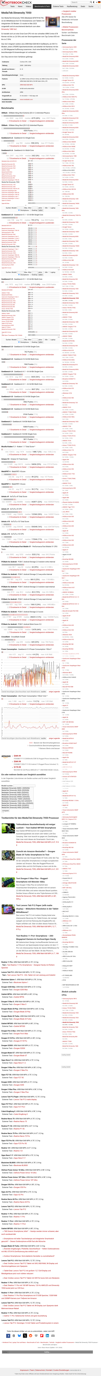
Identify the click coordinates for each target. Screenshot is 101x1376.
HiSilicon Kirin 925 (68, 535)
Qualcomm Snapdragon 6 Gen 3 (10, 236)
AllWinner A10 (67, 921)
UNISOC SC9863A (68, 592)
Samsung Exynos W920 (70, 772)
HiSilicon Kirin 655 (68, 521)
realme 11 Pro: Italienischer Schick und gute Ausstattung (25, 1316)
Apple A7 (65, 550)
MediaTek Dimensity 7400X (9, 259)
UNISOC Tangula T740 (69, 374)
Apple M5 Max (5, 203)
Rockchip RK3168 (68, 847)
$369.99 (17, 756)
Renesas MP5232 (68, 748)
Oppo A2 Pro (18, 1195)
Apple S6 (65, 717)
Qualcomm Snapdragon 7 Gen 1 (10, 249)
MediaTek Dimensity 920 (8, 228)
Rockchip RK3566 (68, 649)
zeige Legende (54, 692)
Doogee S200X (19, 1048)
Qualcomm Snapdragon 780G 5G (10, 192)
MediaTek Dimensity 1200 (8, 263)
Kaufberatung (72, 6)
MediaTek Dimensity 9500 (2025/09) (17, 790)
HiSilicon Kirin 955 (68, 469)
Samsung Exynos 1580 (69, 156)
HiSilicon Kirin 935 (68, 516)
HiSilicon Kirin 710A (69, 474)
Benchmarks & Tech (42, 6)
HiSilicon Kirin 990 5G (69, 189)
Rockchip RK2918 (68, 942)
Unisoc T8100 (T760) (7, 308)
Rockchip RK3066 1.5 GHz (70, 800)
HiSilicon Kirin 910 (68, 639)
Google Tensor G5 (68, 80)
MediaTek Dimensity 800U (70, 369)
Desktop (33, 210)
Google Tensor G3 (68, 161)
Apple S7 (65, 705)
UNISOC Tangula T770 (7, 317)
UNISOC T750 (67, 426)
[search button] (91, 2)
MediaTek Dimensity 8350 (70, 127)
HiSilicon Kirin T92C (69, 175)
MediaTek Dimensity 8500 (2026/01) (17, 806)
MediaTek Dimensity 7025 (8, 168)
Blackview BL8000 (21, 1165)
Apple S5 (65, 620)
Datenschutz (40, 1370)
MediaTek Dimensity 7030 (8, 244)
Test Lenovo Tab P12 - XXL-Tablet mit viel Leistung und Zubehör (31, 975)
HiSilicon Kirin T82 (68, 165)
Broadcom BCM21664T (70, 743)
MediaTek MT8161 (68, 738)
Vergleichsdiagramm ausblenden (40, 158)
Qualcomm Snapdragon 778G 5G (10, 194)
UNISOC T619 (67, 407)
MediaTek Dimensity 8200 (70, 123)
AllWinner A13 (67, 930)
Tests (12, 6)
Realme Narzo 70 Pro (22, 1136)
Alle (45, 208)
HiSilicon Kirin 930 (68, 630)
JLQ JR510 (66, 512)
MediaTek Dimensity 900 (8, 178)
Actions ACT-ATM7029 (69, 776)
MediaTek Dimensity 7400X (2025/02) (17, 799)
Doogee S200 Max (21, 990)
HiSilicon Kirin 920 (68, 540)
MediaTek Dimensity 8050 (70, 236)
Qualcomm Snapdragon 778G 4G (10, 180)
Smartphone (23, 210)
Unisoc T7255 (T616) (69, 431)
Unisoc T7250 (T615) (69, 445)
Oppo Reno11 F (20, 1158)
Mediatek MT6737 (6, 225)
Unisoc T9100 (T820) (7, 321)
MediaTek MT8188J (7, 172)
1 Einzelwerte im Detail (16, 133)
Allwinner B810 (67, 672)
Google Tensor (67, 227)
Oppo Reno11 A (20, 1063)
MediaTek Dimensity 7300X (9, 242)
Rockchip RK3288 (68, 559)
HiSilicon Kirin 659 (68, 545)
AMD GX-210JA (67, 767)
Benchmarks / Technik (47, 1342)
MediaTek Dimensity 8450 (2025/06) (17, 808)
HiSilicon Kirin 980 (68, 260)
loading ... (5, 1352)
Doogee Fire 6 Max (21, 1034)
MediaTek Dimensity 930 (8, 164)
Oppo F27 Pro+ (19, 1107)
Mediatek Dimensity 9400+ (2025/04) (17, 788)
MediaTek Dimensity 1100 (8, 184)
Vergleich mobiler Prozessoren (65, 1342)
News (20, 6)
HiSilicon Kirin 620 (68, 625)
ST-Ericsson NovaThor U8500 (71, 859)
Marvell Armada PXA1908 (70, 611)
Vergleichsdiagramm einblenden (41, 121)
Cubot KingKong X (21, 1114)
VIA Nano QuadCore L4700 (71, 654)
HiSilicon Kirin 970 (68, 388)
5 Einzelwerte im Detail (16, 121)
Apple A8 (65, 531)
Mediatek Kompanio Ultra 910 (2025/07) (17, 801)
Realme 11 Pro (19, 1217)
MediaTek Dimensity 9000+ (71, 75)
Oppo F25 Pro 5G (20, 1143)
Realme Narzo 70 (20, 1121)
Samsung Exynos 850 (69, 488)
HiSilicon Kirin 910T (69, 587)
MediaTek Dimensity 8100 (70, 118)
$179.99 (17, 767)
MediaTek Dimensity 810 (70, 364)
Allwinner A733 (67, 393)
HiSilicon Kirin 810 (68, 350)
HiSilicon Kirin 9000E (69, 146)
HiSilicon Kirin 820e (69, 360)
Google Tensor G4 (68, 132)
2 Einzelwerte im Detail (16, 530)
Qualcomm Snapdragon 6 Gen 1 (10, 196)
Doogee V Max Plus (21, 1092)
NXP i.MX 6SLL (67, 887)
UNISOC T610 (67, 483)
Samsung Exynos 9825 (8, 265)
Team (32, 1370)
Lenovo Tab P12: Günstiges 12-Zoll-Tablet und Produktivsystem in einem (31, 1323)
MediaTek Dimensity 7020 (8, 166)
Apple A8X (66, 497)
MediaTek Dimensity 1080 (8, 302)
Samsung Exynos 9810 (70, 998)
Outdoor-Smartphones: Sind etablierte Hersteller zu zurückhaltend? (29, 1256)
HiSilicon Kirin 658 (68, 583)
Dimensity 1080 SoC (9, 29)
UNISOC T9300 (6, 170)
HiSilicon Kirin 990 (68, 194)
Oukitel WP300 (19, 1026)
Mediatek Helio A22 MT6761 (9, 161)
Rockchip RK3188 (68, 644)
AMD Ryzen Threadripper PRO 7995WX (12, 335)
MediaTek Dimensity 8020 (70, 180)
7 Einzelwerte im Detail (16, 146)
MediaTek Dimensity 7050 (71, 298)
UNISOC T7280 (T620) (69, 412)
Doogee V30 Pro (20, 1187)
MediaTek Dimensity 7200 (8, 186)
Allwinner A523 (67, 634)
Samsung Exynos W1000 (70, 564)
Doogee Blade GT (20, 1056)
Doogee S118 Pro (20, 1041)
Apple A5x (66, 757)
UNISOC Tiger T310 (68, 507)
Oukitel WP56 (19, 997)
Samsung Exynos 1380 (8, 232)
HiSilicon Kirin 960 (68, 398)
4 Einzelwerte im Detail (16, 223)
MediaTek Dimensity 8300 (70, 137)
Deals (83, 6)
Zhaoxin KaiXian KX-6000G (71, 502)
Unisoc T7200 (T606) (69, 478)
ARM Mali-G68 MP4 (26, 85)
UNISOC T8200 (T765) (69, 355)
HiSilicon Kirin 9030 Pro (70, 97)
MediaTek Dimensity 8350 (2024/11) (17, 795)
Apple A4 (65, 805)
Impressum (24, 1370)
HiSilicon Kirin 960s (68, 417)
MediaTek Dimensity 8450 (70, 61)
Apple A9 (65, 493)
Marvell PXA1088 (68, 687)
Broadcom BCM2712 (69, 379)
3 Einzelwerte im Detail (16, 380)
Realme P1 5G (19, 1129)
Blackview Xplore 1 (21, 982)
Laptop (51, 208)
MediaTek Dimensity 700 (70, 383)
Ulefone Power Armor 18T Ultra (25, 1180)
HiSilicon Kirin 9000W (69, 142)
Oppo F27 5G (19, 1078)
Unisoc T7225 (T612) (69, 436)
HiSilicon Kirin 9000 (69, 151)
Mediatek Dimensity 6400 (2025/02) (17, 793)
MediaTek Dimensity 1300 (70, 251)
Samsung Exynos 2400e (70, 52)
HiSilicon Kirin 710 (68, 450)
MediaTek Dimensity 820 (70, 255)
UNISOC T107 (67, 868)
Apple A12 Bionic (6, 200)
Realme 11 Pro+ (20, 1224)
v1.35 (2, 812)
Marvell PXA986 (67, 753)
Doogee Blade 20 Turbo (23, 1019)
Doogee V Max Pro (21, 1070)
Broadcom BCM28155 (69, 842)
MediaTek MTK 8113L (69, 796)
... (98, 6)
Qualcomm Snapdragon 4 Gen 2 (10, 297)
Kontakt (49, 1370)
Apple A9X (66, 459)
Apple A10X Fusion (7, 174)
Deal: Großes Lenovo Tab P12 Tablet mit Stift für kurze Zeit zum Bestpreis (31, 1278)
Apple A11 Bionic (6, 327)
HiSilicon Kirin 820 (68, 269)
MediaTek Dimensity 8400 (70, 66)
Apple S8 (65, 682)
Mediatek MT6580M (7, 290)
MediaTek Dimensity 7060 (8, 176)
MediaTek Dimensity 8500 (70, 56)
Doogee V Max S (20, 1004)
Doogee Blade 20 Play (22, 1012)
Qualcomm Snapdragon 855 (9, 190)
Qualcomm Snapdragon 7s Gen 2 (10, 198)
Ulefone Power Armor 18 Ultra (25, 1173)
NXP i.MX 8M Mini (68, 722)
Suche (91, 6)
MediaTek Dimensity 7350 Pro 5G (10, 188)
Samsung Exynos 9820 (8, 261)
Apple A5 (65, 791)
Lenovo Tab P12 (20, 1209)
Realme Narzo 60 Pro (22, 1202)
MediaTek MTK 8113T (69, 762)
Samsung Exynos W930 (70, 734)
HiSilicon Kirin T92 (68, 85)
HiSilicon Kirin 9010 (69, 106)
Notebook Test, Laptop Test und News (14, 1342)
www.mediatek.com (26, 99)
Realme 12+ (18, 1151)
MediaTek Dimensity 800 (8, 304)
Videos (28, 6)
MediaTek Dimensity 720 (70, 402)
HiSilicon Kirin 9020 (69, 101)
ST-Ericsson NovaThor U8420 (71, 864)
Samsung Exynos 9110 (69, 873)
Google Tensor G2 (68, 184)
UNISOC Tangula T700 (69, 455)
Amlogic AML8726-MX (69, 883)
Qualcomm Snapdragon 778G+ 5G (11, 257)
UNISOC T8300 (67, 336)
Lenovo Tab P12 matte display (25, 1100)
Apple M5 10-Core (6, 268)
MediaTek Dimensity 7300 (8, 251)
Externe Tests (58, 6)
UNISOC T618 (67, 440)
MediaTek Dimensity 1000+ (9, 253)
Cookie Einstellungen (61, 1370)
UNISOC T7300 (6, 293)
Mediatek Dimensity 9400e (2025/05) (17, 797)
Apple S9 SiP (66, 616)
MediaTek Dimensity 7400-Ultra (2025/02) (17, 803)
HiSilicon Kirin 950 (68, 464)
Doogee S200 (19, 1085)
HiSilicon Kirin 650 (68, 526)
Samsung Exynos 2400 (69, 47)
